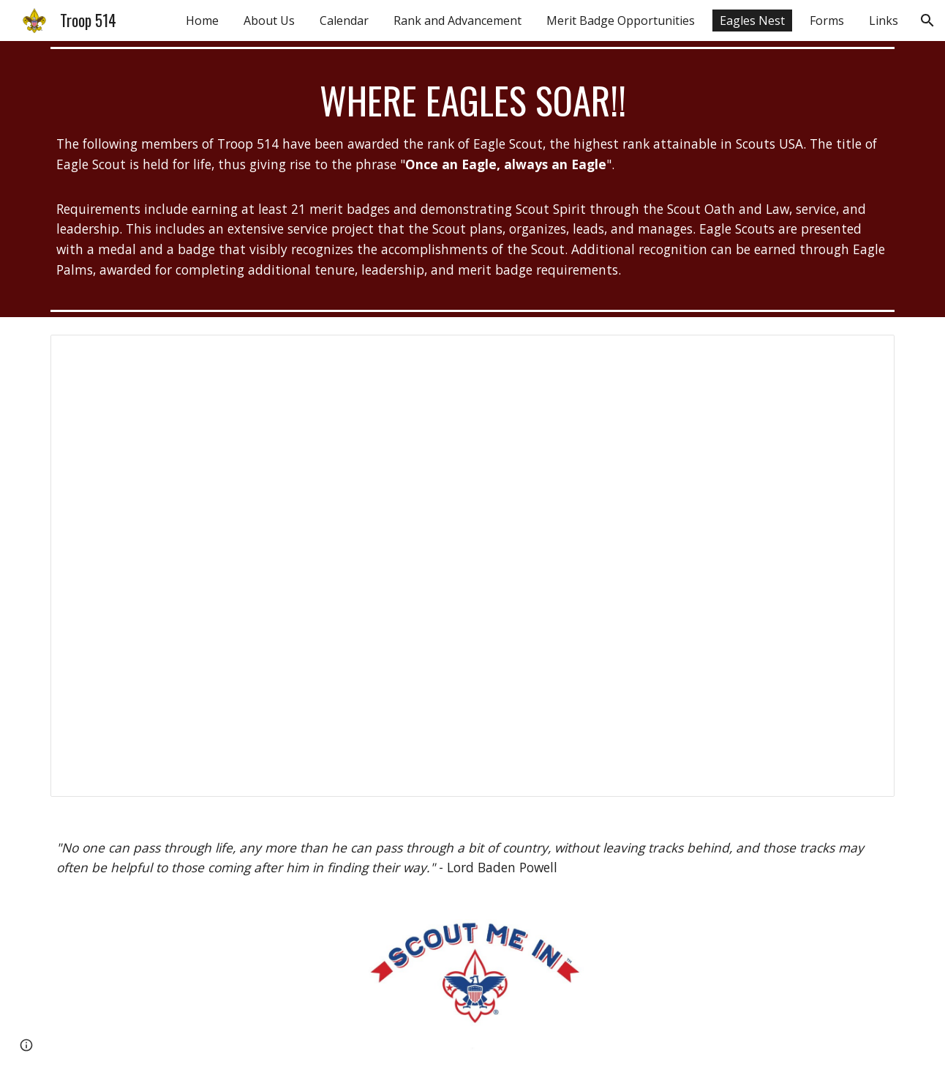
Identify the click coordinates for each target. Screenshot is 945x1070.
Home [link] (202, 20)
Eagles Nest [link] (752, 20)
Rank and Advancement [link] (458, 20)
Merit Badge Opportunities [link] (620, 20)
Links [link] (883, 20)
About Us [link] (269, 20)
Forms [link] (827, 20)
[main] (472, 179)
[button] (927, 20)
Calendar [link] (344, 20)
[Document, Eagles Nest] (472, 566)
